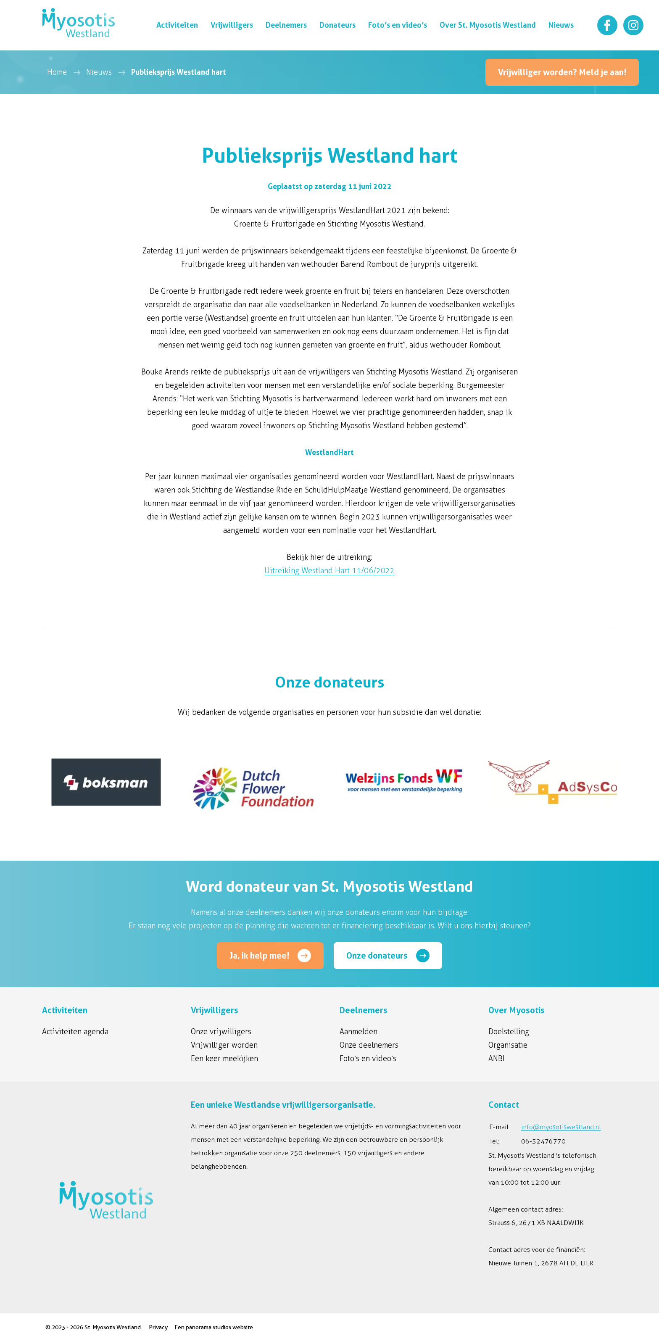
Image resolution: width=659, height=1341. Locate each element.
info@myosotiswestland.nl (561, 1127)
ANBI (496, 1058)
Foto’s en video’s (368, 1058)
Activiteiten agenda (75, 1031)
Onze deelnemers (369, 1045)
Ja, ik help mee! (259, 956)
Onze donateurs (377, 956)
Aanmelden (358, 1031)
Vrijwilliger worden (224, 1045)
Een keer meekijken (224, 1058)
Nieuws (99, 72)
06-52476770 (543, 1141)
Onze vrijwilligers (221, 1031)
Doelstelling (508, 1031)
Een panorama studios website (213, 1327)
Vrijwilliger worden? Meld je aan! (562, 72)
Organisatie (507, 1045)
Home (57, 72)
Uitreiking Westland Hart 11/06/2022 (329, 570)
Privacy (158, 1327)
